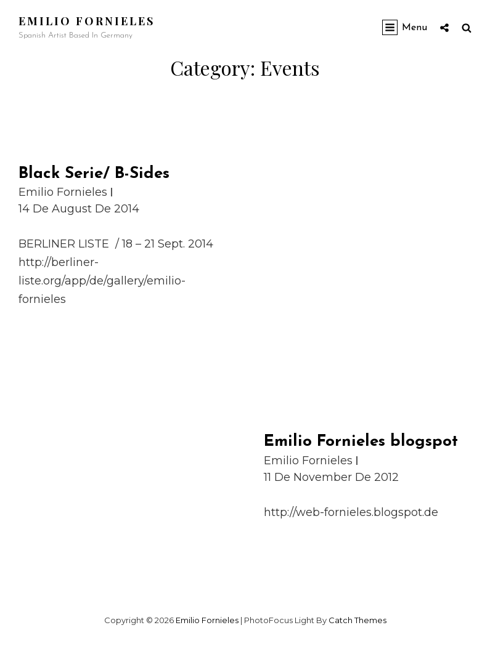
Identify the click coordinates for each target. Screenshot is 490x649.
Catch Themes (357, 620)
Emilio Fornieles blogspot (361, 441)
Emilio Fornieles (86, 21)
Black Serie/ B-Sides (93, 174)
